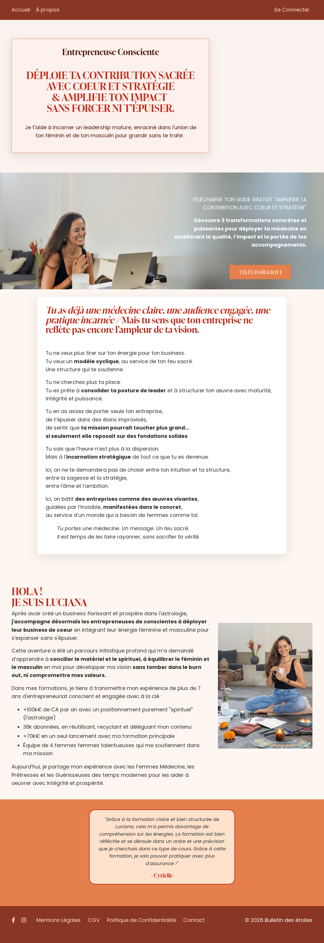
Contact (194, 928)
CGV (94, 928)
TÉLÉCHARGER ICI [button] (260, 274)
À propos (48, 9)
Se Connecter (292, 9)
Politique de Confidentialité (141, 928)
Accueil (21, 9)
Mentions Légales (58, 928)
